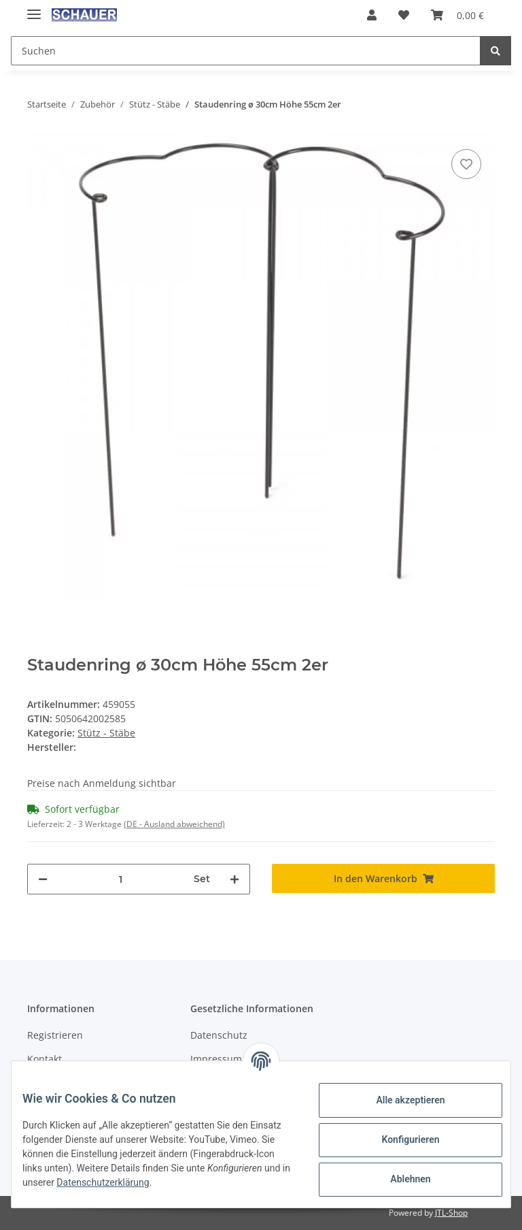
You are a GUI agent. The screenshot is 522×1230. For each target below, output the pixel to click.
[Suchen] (246, 50)
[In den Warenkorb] (383, 878)
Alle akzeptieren (399, 1100)
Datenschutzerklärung (220, 1182)
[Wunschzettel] (403, 15)
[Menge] (120, 879)
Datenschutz (218, 1035)
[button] (371, 15)
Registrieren (55, 1035)
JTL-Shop (451, 1212)
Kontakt (44, 1058)
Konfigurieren (399, 1139)
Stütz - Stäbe (106, 732)
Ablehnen (399, 1179)
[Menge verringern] (43, 879)
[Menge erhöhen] (234, 879)
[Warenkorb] (457, 15)
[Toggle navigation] (34, 8)
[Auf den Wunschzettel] (466, 164)
